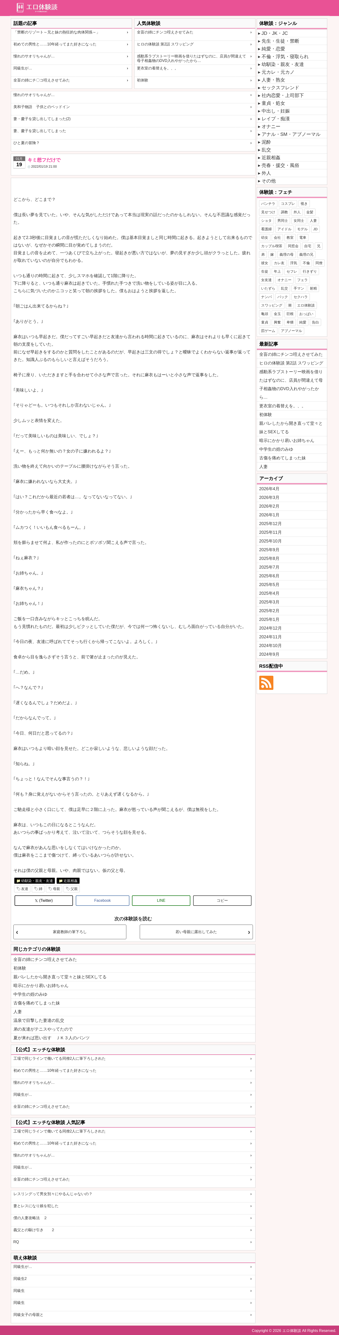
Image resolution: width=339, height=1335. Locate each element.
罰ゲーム (268, 331)
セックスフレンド (280, 87)
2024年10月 (270, 645)
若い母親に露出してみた (196, 932)
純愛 (302, 322)
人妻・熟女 (273, 79)
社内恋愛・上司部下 (283, 95)
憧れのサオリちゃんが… (34, 56)
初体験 (142, 80)
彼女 (264, 263)
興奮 (277, 322)
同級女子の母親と (28, 1315)
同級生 (19, 1291)
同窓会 (293, 246)
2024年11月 (270, 637)
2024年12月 (270, 628)
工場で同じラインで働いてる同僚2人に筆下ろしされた (59, 1058)
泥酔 (266, 142)
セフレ (292, 271)
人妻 (17, 1011)
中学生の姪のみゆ (30, 994)
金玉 (277, 314)
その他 (269, 180)
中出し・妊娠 (276, 110)
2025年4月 (269, 593)
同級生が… (22, 68)
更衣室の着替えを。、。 (157, 68)
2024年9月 (269, 654)
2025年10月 (270, 541)
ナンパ (266, 297)
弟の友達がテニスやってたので (43, 1029)
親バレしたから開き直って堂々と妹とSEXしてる (60, 977)
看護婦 (266, 229)
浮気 (293, 263)
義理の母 (286, 254)
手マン (299, 288)
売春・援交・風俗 (280, 165)
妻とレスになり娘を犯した (36, 1206)
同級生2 (20, 1279)
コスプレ (288, 204)
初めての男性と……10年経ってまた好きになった (55, 44)
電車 (302, 237)
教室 (290, 237)
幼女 (264, 237)
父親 (74, 889)
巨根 (290, 314)
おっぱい (306, 314)
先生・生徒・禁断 (280, 41)
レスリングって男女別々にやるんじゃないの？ (52, 1194)
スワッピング (271, 305)
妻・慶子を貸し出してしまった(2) (42, 119)
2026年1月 (269, 515)
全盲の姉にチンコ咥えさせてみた (165, 32)
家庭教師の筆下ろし (70, 932)
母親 (56, 889)
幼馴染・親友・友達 (37, 881)
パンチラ (268, 204)
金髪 (309, 212)
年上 (277, 271)
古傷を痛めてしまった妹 (36, 1003)
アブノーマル (291, 331)
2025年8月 (269, 558)
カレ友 (279, 263)
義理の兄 (306, 254)
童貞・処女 (273, 103)
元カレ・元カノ (278, 72)
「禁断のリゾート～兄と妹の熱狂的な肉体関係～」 (56, 32)
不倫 (306, 263)
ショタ (266, 220)
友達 (24, 889)
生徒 (264, 271)
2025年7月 (269, 567)
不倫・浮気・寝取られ (285, 56)
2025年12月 (270, 523)
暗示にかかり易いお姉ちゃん (40, 985)
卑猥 (290, 322)
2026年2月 (269, 506)
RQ (16, 1242)
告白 (315, 322)
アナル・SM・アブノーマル (291, 134)
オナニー (271, 126)
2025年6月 (269, 576)
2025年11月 (270, 532)
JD (315, 229)
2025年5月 (269, 584)
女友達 (266, 280)
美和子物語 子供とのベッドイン (41, 107)
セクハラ (301, 297)
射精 (313, 288)
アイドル (284, 229)
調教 (284, 212)
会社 (277, 237)
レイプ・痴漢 (276, 118)
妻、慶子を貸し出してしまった (39, 131)
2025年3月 (269, 602)
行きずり (310, 271)
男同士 (282, 220)
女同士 (299, 220)
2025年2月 (269, 610)
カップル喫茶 (271, 246)
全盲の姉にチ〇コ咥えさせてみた (41, 80)
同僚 (319, 263)
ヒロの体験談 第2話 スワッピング (165, 44)
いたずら (268, 288)
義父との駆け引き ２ (34, 1230)
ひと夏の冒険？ (26, 143)
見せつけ (268, 212)
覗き (304, 204)
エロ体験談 (306, 305)
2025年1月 (269, 619)
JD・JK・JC (275, 33)
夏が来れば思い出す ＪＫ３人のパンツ (51, 1038)
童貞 (264, 322)
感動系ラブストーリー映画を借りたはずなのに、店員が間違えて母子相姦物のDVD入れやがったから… (191, 58)
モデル (302, 229)
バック (282, 297)
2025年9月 (269, 549)
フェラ (302, 280)
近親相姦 (71, 881)
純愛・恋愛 (273, 48)
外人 (266, 173)
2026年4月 (269, 488)
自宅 (307, 246)
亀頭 (264, 314)
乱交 (266, 149)
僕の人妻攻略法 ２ (30, 1218)
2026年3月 (269, 497)
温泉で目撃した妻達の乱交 (38, 1020)
